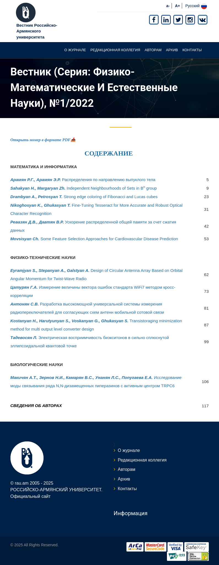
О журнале (75, 50)
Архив (172, 50)
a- (168, 6)
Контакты (192, 50)
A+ (177, 6)
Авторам (153, 50)
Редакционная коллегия (115, 50)
